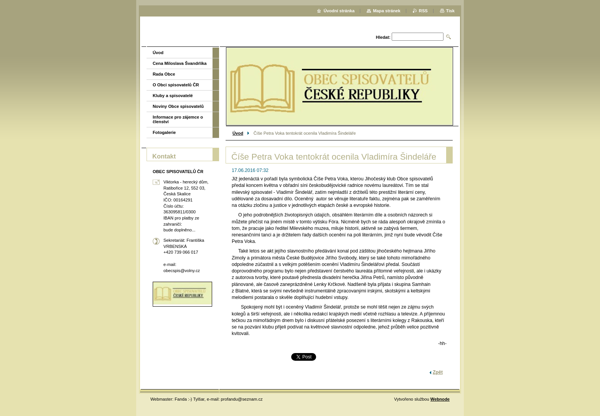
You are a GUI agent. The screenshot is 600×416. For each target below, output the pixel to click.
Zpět (438, 372)
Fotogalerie (164, 132)
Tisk (450, 10)
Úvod (237, 133)
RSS (423, 10)
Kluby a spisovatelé (173, 95)
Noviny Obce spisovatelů (178, 106)
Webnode (440, 399)
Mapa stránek (387, 10)
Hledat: (383, 37)
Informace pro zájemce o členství (178, 119)
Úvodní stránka (338, 10)
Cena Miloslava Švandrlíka (180, 63)
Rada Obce (164, 74)
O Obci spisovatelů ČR (176, 85)
